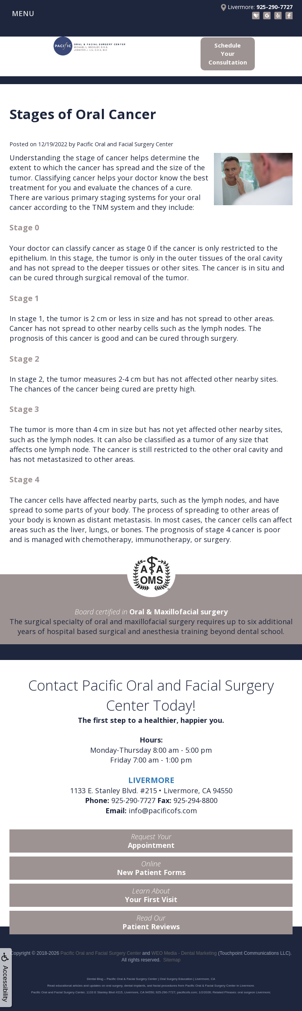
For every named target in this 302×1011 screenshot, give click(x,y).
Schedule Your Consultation (227, 53)
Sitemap (171, 960)
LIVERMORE (151, 780)
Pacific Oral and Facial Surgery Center (101, 953)
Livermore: (257, 7)
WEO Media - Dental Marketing (184, 953)
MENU (23, 13)
